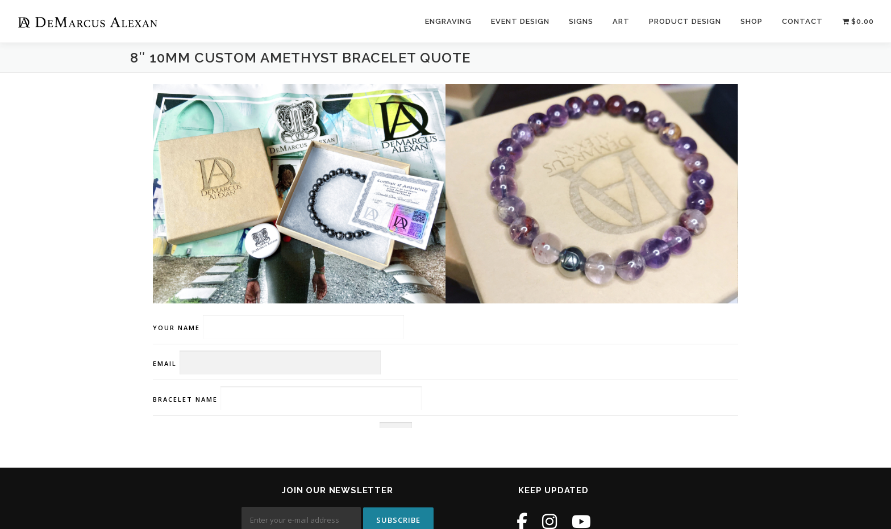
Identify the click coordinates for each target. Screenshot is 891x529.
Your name (278, 327)
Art (621, 21)
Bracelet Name (287, 399)
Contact (802, 21)
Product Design (685, 21)
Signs (581, 21)
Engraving (448, 21)
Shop (751, 21)
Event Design (520, 21)
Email (267, 363)
